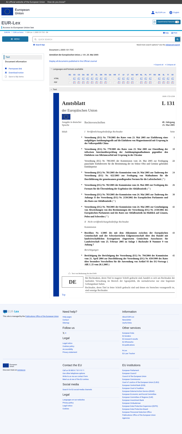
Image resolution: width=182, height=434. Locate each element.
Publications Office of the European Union (42, 316)
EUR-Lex (10, 22)
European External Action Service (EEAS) (138, 391)
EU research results (130, 339)
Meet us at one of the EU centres (76, 379)
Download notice (13, 72)
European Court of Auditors (133, 388)
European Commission (131, 379)
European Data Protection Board (135, 409)
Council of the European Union (134, 376)
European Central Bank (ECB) (133, 385)
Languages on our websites (74, 400)
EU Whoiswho (127, 342)
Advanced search (173, 45)
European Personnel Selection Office (137, 412)
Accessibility (68, 349)
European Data (128, 333)
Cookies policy (68, 346)
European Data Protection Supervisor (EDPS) (140, 406)
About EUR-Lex (128, 317)
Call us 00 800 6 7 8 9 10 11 (73, 370)
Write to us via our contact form (75, 376)
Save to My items (14, 76)
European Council (129, 373)
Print (174, 33)
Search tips (39, 45)
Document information (16, 61)
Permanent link (13, 68)
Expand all (158, 65)
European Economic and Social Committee (139, 394)
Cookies (66, 409)
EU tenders (126, 336)
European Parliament (130, 370)
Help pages (67, 317)
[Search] (177, 39)
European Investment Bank (133, 400)
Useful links (127, 323)
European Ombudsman (131, 403)
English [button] (174, 12)
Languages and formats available (66, 69)
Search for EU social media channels (77, 389)
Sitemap (66, 323)
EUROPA (7, 32)
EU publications (128, 345)
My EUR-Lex (158, 12)
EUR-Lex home (18, 32)
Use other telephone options (74, 373)
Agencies (126, 418)
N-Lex (124, 350)
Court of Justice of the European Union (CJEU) (140, 382)
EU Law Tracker (128, 353)
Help (166, 33)
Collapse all (170, 65)
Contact (66, 320)
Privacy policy (68, 403)
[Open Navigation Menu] (15, 39)
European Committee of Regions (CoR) (137, 397)
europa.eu (21, 370)
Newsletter (126, 320)
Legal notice (67, 343)
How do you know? (57, 2)
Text (8, 57)
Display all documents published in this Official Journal (73, 61)
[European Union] (10, 365)
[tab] (112, 69)
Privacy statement (70, 352)
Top (63, 294)
